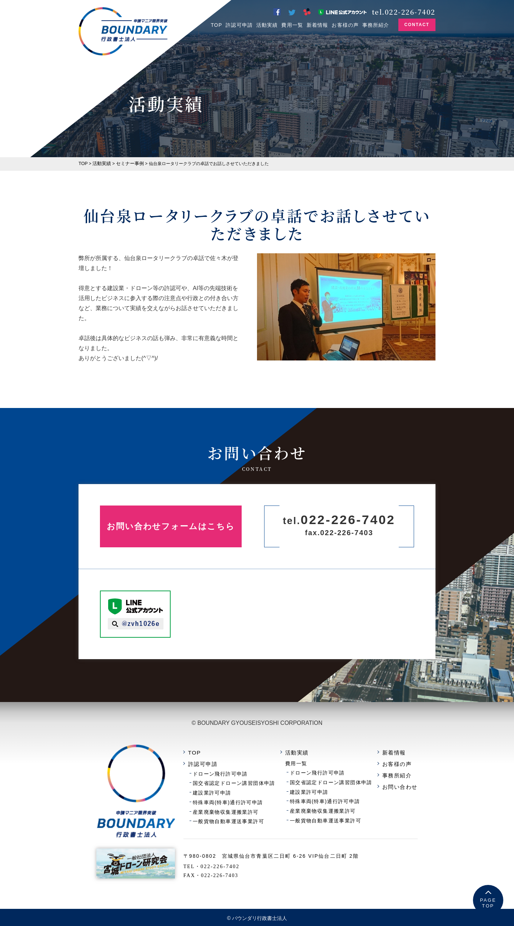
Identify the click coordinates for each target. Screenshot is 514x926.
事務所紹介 (375, 25)
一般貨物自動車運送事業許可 (240, 815)
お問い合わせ (401, 783)
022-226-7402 (233, 860)
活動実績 (267, 25)
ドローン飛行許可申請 (232, 771)
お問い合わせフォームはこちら (175, 526)
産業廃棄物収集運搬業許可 (237, 807)
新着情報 (317, 25)
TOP (216, 25)
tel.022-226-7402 (403, 11)
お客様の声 (345, 25)
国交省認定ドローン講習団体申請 (245, 780)
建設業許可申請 (225, 789)
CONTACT (416, 24)
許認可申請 (239, 25)
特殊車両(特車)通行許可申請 (239, 798)
